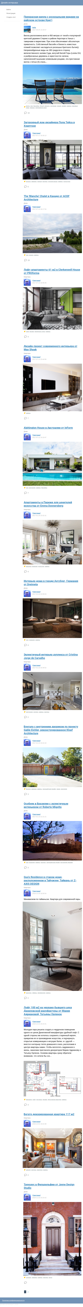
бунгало (28, 181)
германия (32, 640)
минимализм (41, 993)
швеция (28, 1170)
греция (59, 106)
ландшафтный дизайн (49, 789)
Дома (26, 24)
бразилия (32, 862)
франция (35, 566)
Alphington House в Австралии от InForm (48, 427)
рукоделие (64, 789)
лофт (27, 331)
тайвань (34, 993)
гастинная (53, 106)
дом (31, 106)
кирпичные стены (40, 331)
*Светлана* (36, 133)
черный (39, 181)
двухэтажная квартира (54, 1099)
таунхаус (28, 1277)
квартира (28, 566)
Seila (34, 27)
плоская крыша (52, 181)
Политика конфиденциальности (13, 1300)
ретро (50, 1277)
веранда (47, 106)
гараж (58, 789)
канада (31, 255)
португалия (29, 712)
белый (42, 106)
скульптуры (66, 181)
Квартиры (27, 277)
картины (44, 181)
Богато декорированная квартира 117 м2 (49, 1114)
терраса (32, 107)
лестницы (39, 1099)
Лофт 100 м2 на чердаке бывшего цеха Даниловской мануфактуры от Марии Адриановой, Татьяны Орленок (48, 1011)
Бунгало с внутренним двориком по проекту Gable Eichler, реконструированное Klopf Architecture (51, 730)
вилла (28, 106)
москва (32, 331)
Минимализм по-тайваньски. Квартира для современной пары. (52, 899)
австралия (32, 487)
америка (34, 181)
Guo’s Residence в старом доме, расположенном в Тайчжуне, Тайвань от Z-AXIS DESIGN (50, 880)
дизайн (64, 106)
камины (69, 106)
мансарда (29, 1099)
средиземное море (41, 107)
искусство (41, 566)
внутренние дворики (66, 862)
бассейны (36, 106)
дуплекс (35, 712)
